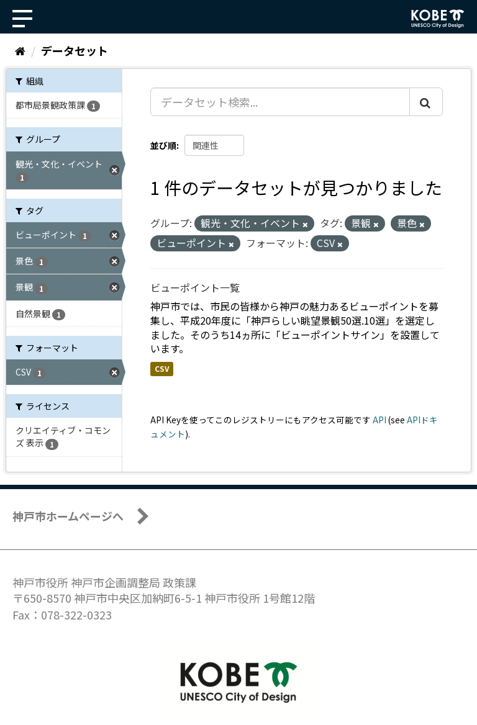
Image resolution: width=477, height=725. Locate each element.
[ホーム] (20, 50)
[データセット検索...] (280, 102)
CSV (162, 368)
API (379, 419)
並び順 (163, 145)
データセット (74, 50)
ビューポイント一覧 (195, 287)
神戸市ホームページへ (68, 516)
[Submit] (426, 102)
